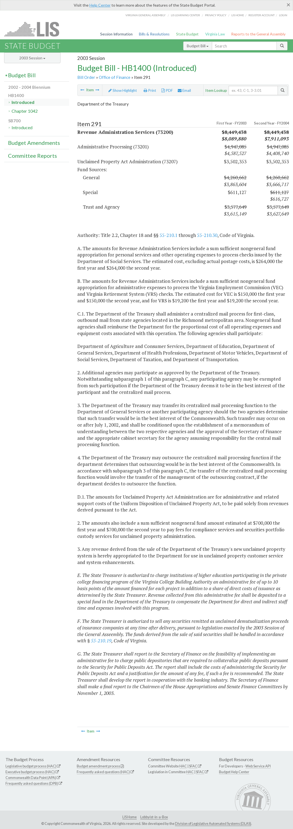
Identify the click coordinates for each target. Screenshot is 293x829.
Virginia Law (215, 34)
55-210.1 (168, 235)
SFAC (193, 766)
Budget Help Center (234, 772)
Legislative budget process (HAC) (31, 766)
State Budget (187, 34)
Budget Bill (198, 45)
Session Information (116, 34)
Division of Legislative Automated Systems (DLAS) (213, 823)
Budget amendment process (98, 766)
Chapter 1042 (25, 111)
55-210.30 (207, 235)
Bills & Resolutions (154, 34)
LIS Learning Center (185, 15)
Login (283, 15)
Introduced (23, 102)
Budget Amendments (34, 142)
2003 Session (32, 58)
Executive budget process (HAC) (30, 772)
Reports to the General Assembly (258, 34)
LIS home (237, 15)
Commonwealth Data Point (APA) (31, 777)
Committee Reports (32, 155)
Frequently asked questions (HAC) (103, 772)
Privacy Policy (215, 15)
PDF (167, 90)
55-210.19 (101, 640)
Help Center (100, 5)
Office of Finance (114, 77)
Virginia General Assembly (145, 15)
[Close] (288, 4)
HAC (183, 766)
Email (184, 90)
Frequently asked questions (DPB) (32, 783)
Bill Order (86, 77)
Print (150, 90)
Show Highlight (122, 90)
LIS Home (129, 817)
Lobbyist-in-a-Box (154, 817)
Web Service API (258, 766)
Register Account (261, 15)
